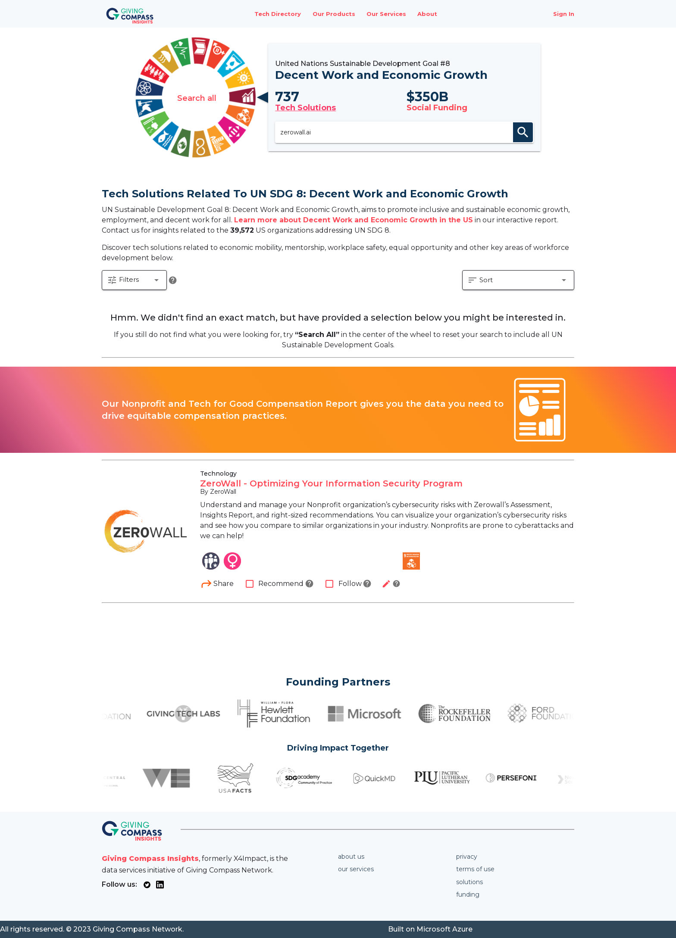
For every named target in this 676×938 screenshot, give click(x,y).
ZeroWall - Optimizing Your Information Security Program (331, 484)
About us (351, 856)
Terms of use (475, 869)
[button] (134, 281)
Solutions (469, 882)
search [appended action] (523, 132)
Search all (196, 97)
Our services (356, 869)
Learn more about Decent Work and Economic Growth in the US (353, 220)
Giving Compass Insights (150, 858)
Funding (467, 894)
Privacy (466, 856)
